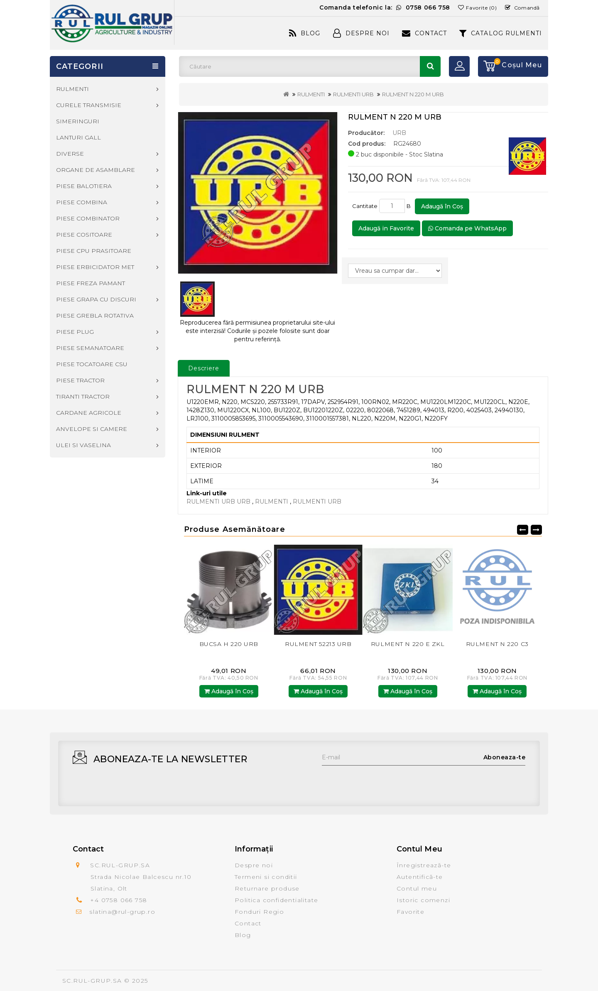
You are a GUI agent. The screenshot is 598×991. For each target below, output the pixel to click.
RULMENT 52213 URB (318, 644)
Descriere (203, 368)
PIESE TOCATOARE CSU (91, 364)
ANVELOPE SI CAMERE (91, 429)
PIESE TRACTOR (80, 380)
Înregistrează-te (424, 865)
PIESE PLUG (75, 331)
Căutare (430, 66)
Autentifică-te (420, 877)
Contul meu (417, 888)
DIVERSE (70, 153)
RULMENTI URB (353, 94)
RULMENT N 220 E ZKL (408, 644)
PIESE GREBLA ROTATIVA (95, 315)
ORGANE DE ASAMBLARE (95, 170)
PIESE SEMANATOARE (90, 348)
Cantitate (364, 206)
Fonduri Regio (259, 911)
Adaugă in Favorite (386, 228)
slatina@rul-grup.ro (122, 911)
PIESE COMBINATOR (88, 218)
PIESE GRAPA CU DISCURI (96, 299)
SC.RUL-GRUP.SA (92, 980)
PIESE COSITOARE (84, 234)
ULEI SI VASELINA (83, 445)
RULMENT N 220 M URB (413, 94)
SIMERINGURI (77, 121)
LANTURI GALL (78, 137)
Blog (304, 33)
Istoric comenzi (423, 900)
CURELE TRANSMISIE (88, 105)
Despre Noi (361, 33)
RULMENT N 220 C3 (497, 644)
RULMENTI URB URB (218, 501)
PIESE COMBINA (81, 202)
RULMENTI (311, 94)
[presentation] (385, 782)
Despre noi (254, 865)
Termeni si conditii (266, 877)
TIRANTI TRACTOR (83, 396)
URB (399, 133)
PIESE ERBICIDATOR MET (95, 267)
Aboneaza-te (504, 757)
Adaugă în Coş (442, 206)
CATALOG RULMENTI (500, 33)
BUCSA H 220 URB (228, 644)
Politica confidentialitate (276, 900)
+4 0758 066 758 (118, 900)
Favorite (410, 911)
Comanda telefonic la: (384, 7)
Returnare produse (267, 888)
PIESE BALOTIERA (84, 186)
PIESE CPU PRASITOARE (93, 250)
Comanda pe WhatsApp (467, 228)
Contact (424, 33)
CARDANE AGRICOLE (88, 412)
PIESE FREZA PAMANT (90, 283)
